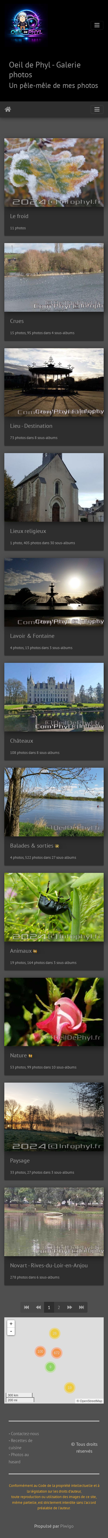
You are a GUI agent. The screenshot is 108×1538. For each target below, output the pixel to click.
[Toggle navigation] (97, 25)
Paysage (20, 1160)
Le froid (19, 216)
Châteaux (21, 740)
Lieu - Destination (31, 426)
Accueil (8, 109)
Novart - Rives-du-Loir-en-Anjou (49, 1265)
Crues (17, 321)
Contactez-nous (25, 1433)
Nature (18, 1055)
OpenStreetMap (91, 1401)
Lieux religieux (28, 531)
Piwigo (67, 1526)
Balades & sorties (31, 845)
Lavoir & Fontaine (32, 636)
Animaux (20, 950)
